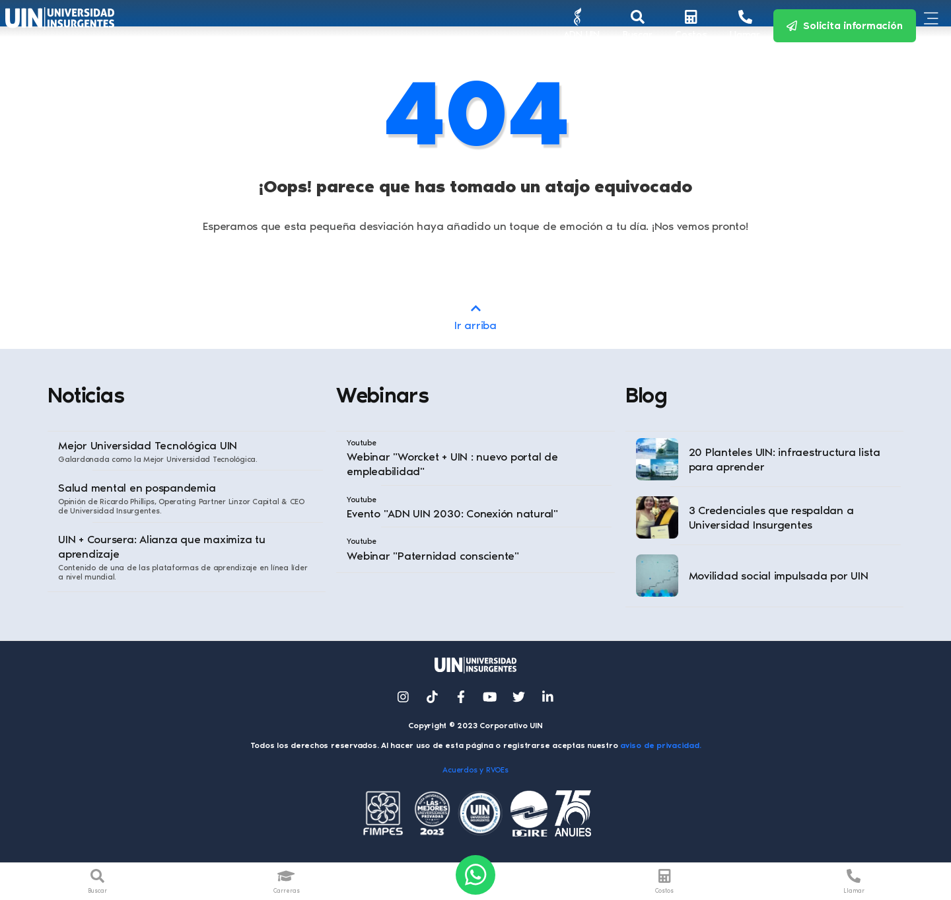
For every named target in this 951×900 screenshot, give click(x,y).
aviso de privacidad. (660, 745)
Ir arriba (475, 316)
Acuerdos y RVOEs (475, 769)
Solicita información (845, 25)
